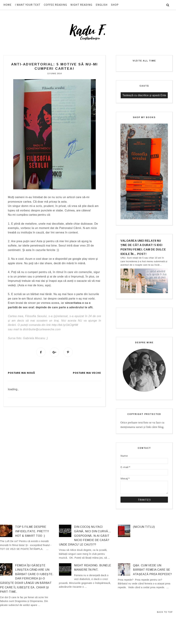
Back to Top (165, 612)
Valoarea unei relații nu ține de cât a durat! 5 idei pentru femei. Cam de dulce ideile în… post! (143, 247)
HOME (7, 4)
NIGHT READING (81, 4)
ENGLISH (102, 4)
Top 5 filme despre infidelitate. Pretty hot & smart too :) (32, 531)
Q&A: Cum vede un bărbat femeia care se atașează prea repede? (152, 570)
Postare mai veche (87, 372)
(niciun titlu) (144, 526)
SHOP (115, 4)
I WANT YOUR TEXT (27, 4)
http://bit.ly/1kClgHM (65, 324)
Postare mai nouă (21, 372)
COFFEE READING (55, 4)
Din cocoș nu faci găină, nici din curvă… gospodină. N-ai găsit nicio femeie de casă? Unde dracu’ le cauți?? (85, 535)
